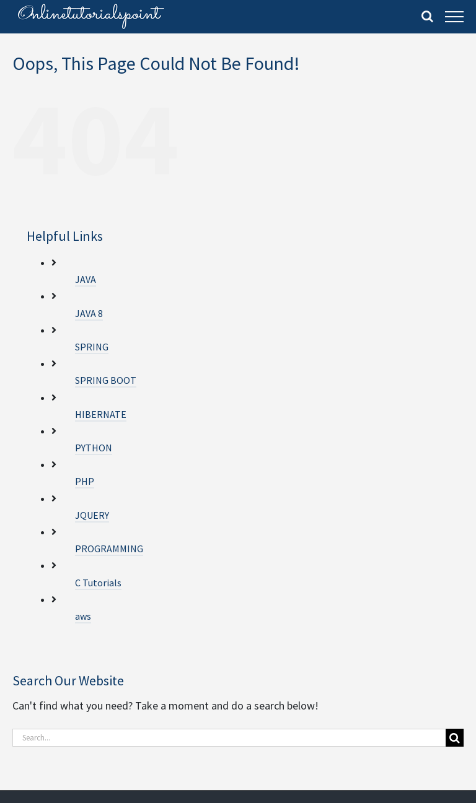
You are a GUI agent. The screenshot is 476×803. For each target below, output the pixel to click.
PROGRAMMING (109, 548)
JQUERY (92, 515)
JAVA (85, 279)
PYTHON (93, 447)
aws (83, 616)
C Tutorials (98, 582)
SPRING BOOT (105, 380)
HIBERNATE (100, 414)
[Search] (455, 738)
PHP (84, 481)
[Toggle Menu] (454, 16)
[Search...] (229, 738)
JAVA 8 (89, 313)
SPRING (91, 347)
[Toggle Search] (427, 16)
